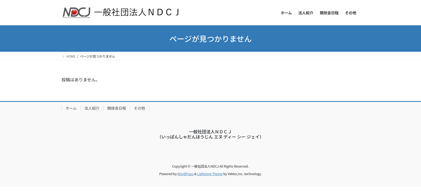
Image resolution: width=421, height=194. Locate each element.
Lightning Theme (210, 173)
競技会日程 (116, 108)
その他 (139, 108)
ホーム (71, 108)
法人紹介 (92, 108)
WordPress (185, 173)
